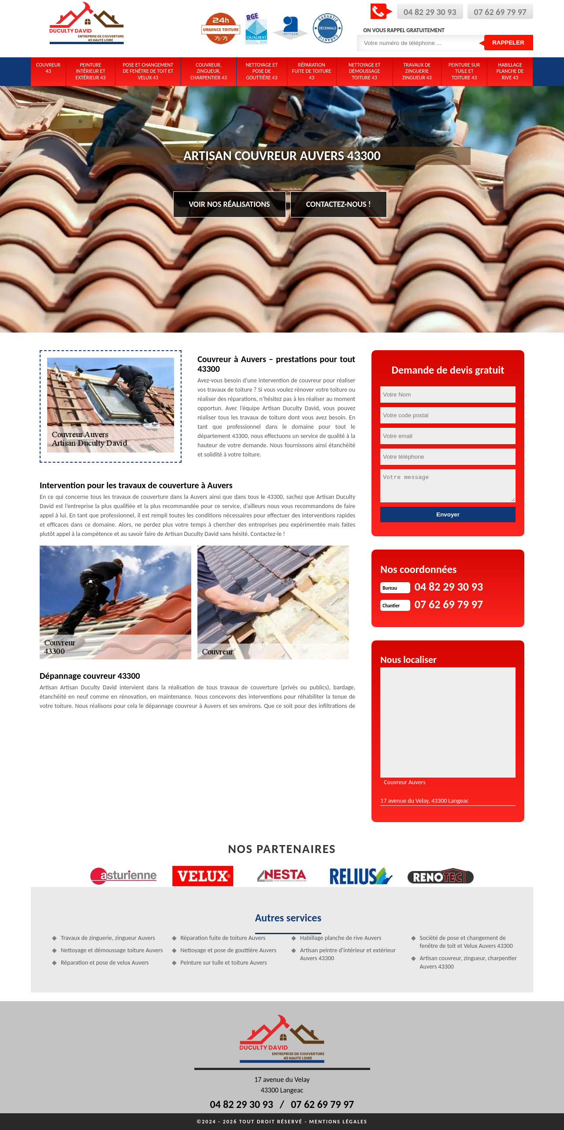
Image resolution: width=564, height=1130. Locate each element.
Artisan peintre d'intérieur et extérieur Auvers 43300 (348, 954)
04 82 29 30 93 (430, 12)
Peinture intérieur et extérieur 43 (90, 71)
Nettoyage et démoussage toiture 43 (364, 71)
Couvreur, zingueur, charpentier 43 (208, 71)
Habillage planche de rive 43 (510, 71)
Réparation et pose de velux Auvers (105, 962)
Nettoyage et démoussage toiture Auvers (112, 950)
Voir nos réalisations (229, 204)
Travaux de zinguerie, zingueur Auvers (108, 938)
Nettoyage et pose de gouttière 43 (262, 71)
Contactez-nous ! (338, 204)
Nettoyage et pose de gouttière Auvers (229, 950)
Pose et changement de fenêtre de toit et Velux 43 (148, 71)
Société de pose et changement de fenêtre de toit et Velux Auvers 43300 (466, 942)
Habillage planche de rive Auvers (340, 938)
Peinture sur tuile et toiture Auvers (224, 962)
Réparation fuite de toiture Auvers (223, 938)
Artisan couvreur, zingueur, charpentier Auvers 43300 (468, 962)
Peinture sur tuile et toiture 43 (464, 71)
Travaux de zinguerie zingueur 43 (417, 71)
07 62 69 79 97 (500, 12)
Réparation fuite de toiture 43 (311, 71)
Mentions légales (338, 1122)
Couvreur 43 (48, 68)
